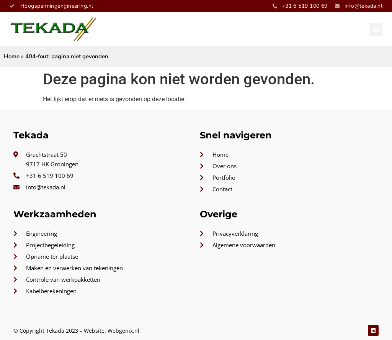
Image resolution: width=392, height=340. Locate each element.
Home (12, 56)
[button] (376, 29)
